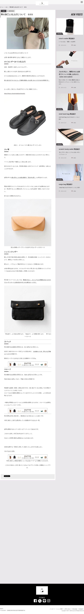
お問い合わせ (68, 609)
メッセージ (52, 609)
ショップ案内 (60, 609)
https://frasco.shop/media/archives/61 (14, 93)
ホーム (1, 7)
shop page (74, 609)
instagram (81, 609)
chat (6, 7)
